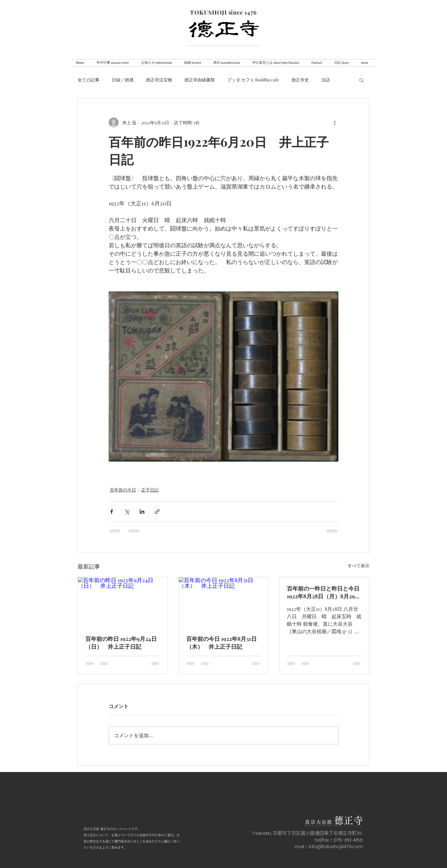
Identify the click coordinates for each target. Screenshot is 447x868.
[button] (361, 79)
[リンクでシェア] (157, 511)
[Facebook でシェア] (112, 511)
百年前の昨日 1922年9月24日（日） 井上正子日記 (121, 642)
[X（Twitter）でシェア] (127, 511)
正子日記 (150, 490)
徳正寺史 (300, 80)
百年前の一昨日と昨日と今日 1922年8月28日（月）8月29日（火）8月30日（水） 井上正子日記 (323, 592)
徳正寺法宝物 (159, 80)
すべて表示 (358, 566)
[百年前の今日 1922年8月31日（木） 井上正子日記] (224, 602)
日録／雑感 (122, 80)
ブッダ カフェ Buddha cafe (253, 80)
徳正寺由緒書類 (199, 80)
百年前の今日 (123, 490)
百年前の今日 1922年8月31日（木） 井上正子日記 (221, 642)
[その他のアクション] (334, 122)
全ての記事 (88, 80)
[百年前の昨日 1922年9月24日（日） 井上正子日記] (123, 602)
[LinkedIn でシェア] (142, 511)
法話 (325, 80)
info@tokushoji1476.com (336, 846)
